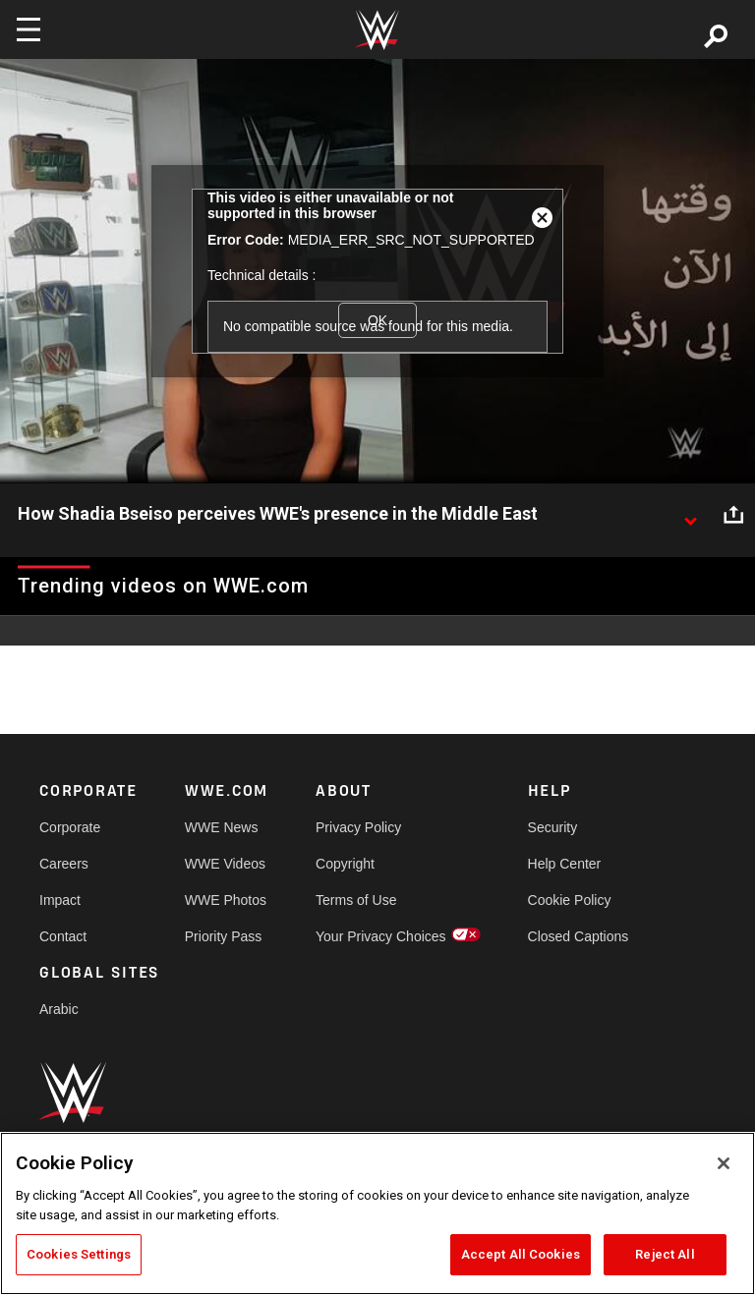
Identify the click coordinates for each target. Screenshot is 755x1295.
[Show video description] (690, 514)
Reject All (664, 1254)
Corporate (69, 827)
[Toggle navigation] (28, 29)
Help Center (565, 864)
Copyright (345, 864)
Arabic (59, 1009)
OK (377, 320)
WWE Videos (225, 864)
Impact (60, 900)
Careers (63, 864)
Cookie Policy (569, 900)
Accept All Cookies (520, 1254)
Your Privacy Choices (381, 936)
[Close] (723, 1163)
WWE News (222, 827)
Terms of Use (356, 900)
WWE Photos (225, 900)
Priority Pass (223, 936)
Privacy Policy (358, 827)
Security (553, 827)
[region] (377, 1213)
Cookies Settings (79, 1254)
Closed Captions (578, 936)
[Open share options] (733, 514)
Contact (63, 936)
